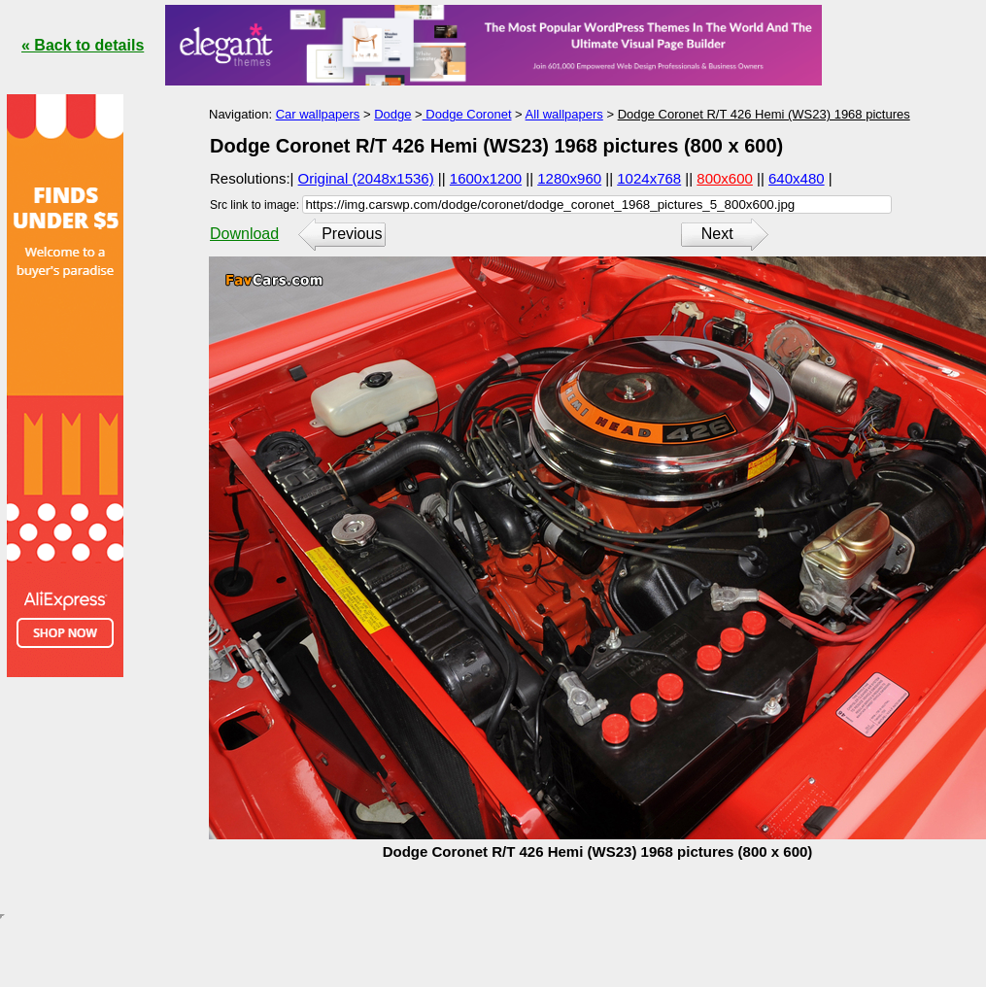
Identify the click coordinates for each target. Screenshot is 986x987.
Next (717, 233)
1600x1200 (486, 178)
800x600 (725, 178)
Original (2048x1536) (366, 178)
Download (244, 233)
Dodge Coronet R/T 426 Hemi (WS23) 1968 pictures (764, 114)
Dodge (392, 114)
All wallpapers (564, 114)
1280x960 (569, 178)
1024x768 (649, 178)
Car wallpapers (318, 114)
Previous (352, 233)
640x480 (796, 178)
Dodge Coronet (467, 114)
